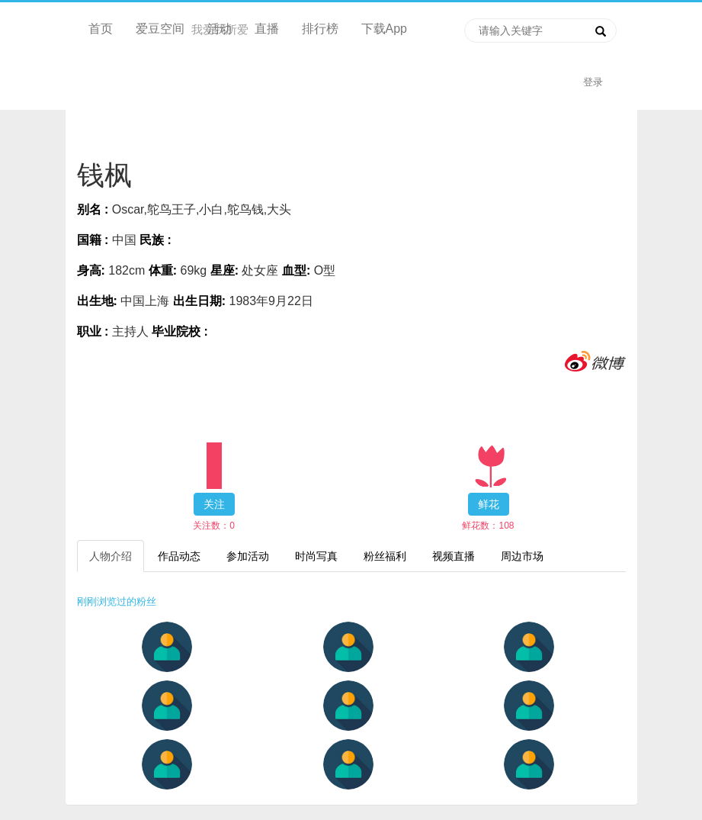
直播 (267, 28)
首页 (100, 28)
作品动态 (179, 556)
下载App (384, 28)
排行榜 (320, 28)
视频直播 (453, 556)
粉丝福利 (385, 556)
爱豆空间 (160, 28)
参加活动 (247, 556)
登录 (593, 82)
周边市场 (522, 556)
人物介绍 (110, 556)
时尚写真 (316, 556)
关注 (214, 504)
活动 (219, 28)
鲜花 (488, 504)
